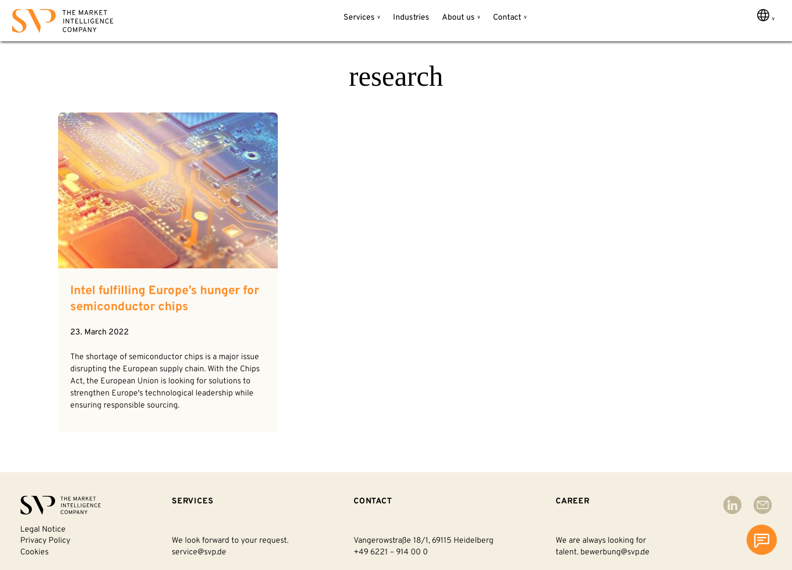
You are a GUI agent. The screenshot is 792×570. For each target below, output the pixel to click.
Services (359, 18)
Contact (507, 18)
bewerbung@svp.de (615, 552)
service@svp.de (199, 552)
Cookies (34, 552)
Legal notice (43, 530)
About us (458, 18)
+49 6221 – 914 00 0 (391, 552)
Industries (411, 18)
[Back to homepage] (62, 23)
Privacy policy (45, 541)
